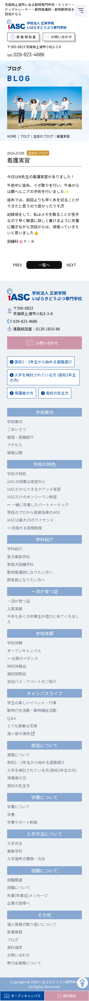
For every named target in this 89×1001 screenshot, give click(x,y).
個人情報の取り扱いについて (31, 924)
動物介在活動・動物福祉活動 (31, 710)
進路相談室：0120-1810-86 (36, 329)
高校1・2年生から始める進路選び (41, 362)
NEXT (71, 265)
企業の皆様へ (18, 903)
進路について (18, 754)
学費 (11, 814)
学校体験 (14, 643)
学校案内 (14, 421)
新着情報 (14, 932)
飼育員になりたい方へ (26, 580)
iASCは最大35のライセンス (30, 520)
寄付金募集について (24, 963)
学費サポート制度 (22, 822)
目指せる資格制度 (24, 528)
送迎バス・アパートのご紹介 (31, 681)
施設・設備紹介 (20, 437)
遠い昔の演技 (21, 733)
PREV (17, 265)
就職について (18, 887)
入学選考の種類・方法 (26, 858)
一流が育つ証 (18, 601)
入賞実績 (14, 608)
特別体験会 (16, 666)
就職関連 (14, 880)
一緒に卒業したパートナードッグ (38, 504)
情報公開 (14, 452)
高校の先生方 (55, 393)
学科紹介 (14, 549)
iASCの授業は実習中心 (26, 481)
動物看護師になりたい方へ (30, 572)
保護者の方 (21, 393)
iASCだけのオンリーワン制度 (32, 497)
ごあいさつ (16, 429)
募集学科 (14, 851)
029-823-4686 (28, 54)
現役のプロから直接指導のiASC (34, 512)
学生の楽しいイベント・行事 (31, 702)
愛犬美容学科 (18, 556)
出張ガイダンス (22, 658)
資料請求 (66, 996)
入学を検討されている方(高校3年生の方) (42, 770)
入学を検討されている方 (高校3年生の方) (43, 377)
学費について (18, 806)
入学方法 (14, 843)
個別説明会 (16, 674)
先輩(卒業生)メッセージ (27, 895)
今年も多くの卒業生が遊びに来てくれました (43, 618)
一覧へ (44, 265)
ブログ (13, 940)
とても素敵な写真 (22, 726)
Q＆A (11, 718)
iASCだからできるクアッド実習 (34, 489)
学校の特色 (16, 473)
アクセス (14, 445)
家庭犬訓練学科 (20, 564)
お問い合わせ (18, 955)
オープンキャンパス (22, 995)
